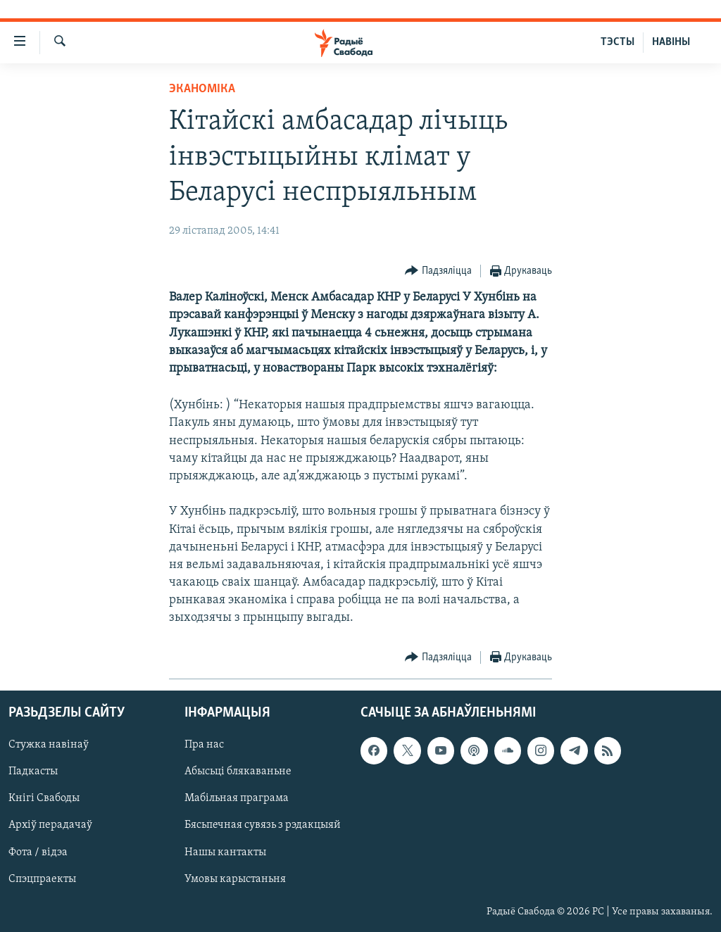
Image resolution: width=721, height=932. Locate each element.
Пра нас (204, 744)
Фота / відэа (38, 851)
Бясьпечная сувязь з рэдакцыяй (262, 825)
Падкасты (33, 771)
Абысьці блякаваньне (237, 771)
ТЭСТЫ (617, 42)
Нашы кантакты (225, 851)
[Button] (438, 271)
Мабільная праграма (236, 798)
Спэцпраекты (42, 878)
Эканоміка (202, 89)
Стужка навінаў (48, 744)
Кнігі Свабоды (44, 798)
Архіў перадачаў (50, 825)
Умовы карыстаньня (235, 878)
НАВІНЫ (671, 42)
